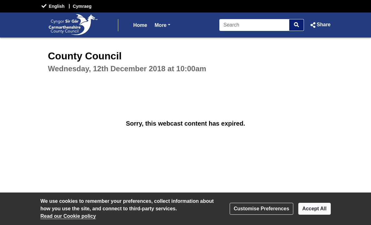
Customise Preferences (261, 208)
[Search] (254, 25)
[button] (319, 25)
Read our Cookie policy (68, 216)
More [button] (162, 24)
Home (140, 25)
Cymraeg (82, 6)
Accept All (314, 208)
